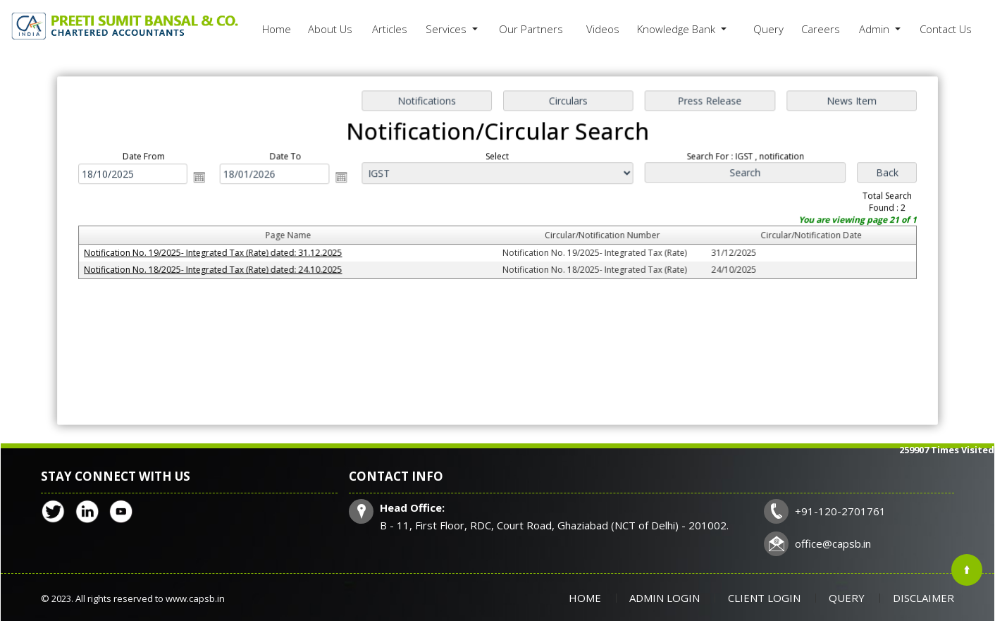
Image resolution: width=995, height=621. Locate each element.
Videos (602, 29)
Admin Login (664, 598)
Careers (820, 29)
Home (276, 29)
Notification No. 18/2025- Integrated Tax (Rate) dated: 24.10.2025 (218, 270)
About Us (330, 29)
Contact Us (946, 29)
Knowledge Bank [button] (677, 29)
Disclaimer (923, 598)
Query (768, 29)
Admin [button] (875, 29)
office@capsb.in (833, 543)
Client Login (764, 598)
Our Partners (531, 29)
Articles (389, 29)
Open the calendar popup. (205, 179)
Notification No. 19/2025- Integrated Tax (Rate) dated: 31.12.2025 (218, 253)
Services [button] (447, 29)
